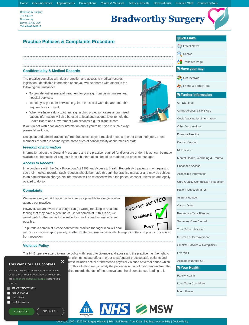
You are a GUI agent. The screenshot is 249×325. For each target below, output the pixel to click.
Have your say (192, 69)
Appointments (66, 3)
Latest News (191, 46)
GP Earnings (185, 102)
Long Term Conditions (191, 283)
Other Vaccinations (189, 126)
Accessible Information (192, 173)
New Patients (162, 3)
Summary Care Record (192, 221)
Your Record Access (190, 229)
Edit (111, 321)
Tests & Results (139, 3)
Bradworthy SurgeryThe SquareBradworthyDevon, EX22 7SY (31, 19)
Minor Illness (185, 291)
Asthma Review (187, 197)
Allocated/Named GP (190, 260)
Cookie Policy (180, 321)
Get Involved (191, 77)
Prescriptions (87, 3)
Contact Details (207, 3)
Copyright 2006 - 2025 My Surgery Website (81, 321)
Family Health (186, 275)
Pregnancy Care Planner (193, 213)
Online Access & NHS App (194, 110)
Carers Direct (185, 205)
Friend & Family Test (196, 85)
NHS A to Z (184, 150)
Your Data (136, 321)
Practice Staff (184, 3)
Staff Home (121, 321)
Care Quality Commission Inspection (200, 181)
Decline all (50, 311)
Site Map (149, 321)
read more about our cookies (30, 278)
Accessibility (163, 321)
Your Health (190, 267)
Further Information (196, 95)
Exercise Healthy (188, 134)
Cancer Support (187, 142)
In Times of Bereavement (193, 237)
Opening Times (42, 3)
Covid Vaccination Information (196, 118)
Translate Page (193, 61)
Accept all (21, 311)
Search (187, 54)
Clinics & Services (112, 3)
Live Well (183, 252)
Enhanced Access (188, 166)
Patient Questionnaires (192, 189)
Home (24, 3)
